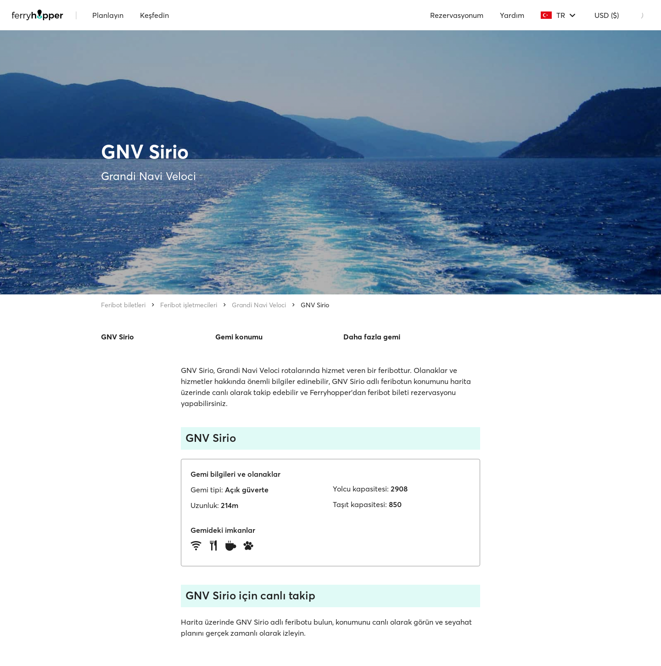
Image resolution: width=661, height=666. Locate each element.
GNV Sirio (315, 305)
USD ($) (606, 15)
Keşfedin (154, 15)
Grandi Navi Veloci (259, 305)
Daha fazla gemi (371, 336)
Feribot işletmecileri (188, 305)
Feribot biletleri (123, 305)
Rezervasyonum (456, 15)
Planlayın (107, 15)
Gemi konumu (239, 336)
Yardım (512, 15)
